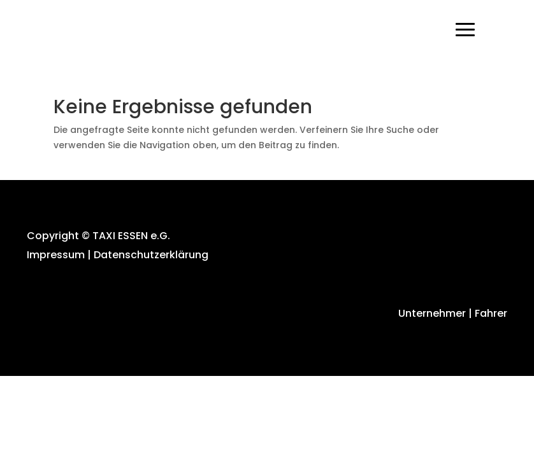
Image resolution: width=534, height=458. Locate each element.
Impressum (56, 254)
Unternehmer (431, 313)
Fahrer (491, 313)
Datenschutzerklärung (151, 254)
